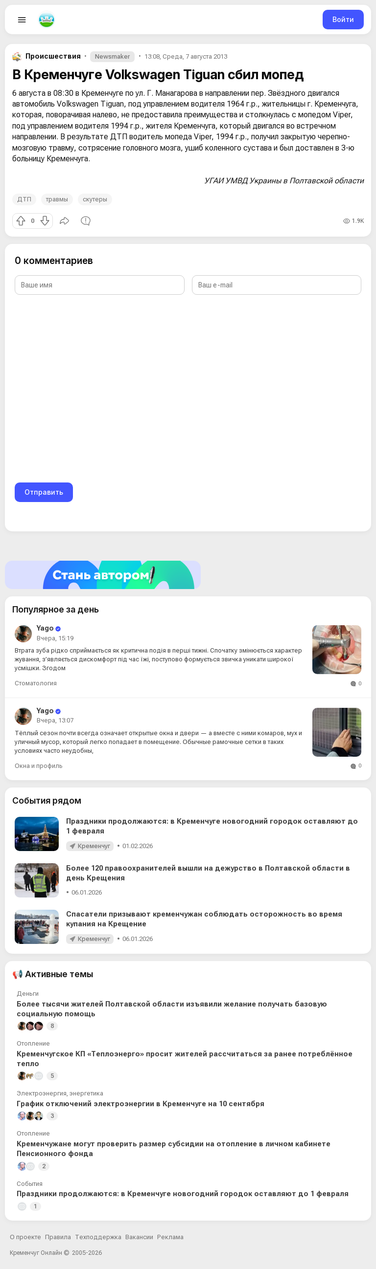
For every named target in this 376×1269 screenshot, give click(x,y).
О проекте (25, 1237)
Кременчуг (94, 846)
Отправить (43, 492)
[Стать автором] (188, 575)
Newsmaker (112, 56)
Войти (343, 19)
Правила (58, 1237)
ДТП (24, 199)
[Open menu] (22, 19)
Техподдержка (98, 1237)
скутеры (95, 199)
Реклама (170, 1237)
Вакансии (139, 1237)
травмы (57, 199)
